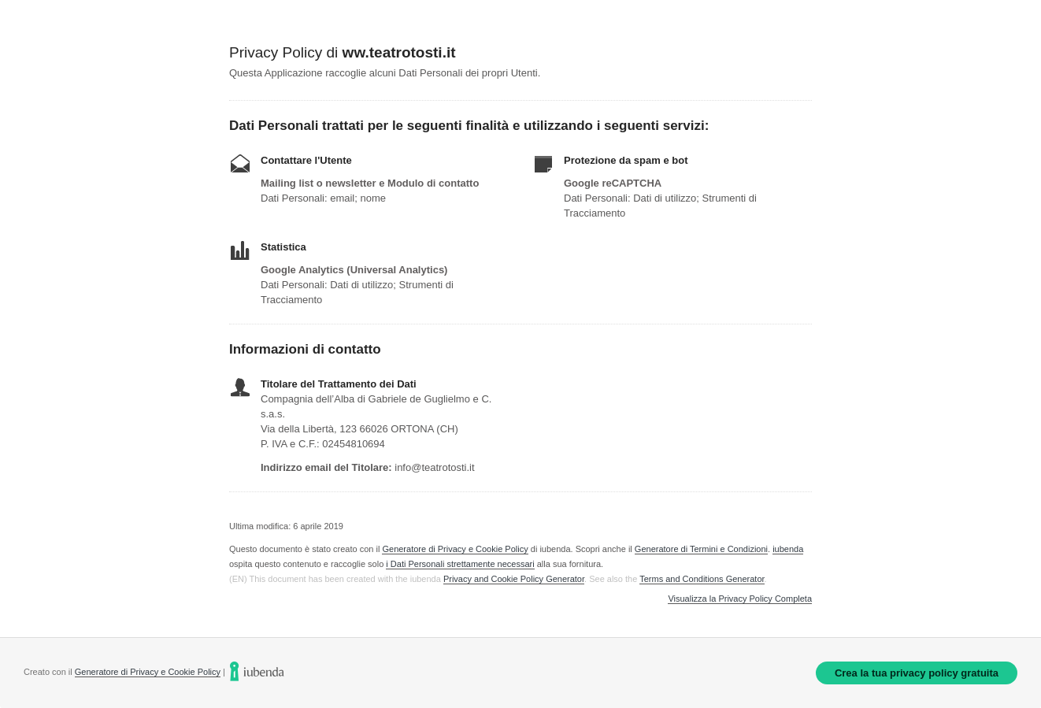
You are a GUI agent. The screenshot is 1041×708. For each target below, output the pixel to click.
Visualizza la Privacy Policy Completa (740, 599)
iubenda (787, 549)
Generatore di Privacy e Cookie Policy (455, 549)
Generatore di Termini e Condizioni (701, 549)
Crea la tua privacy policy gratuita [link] (916, 673)
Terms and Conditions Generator (701, 579)
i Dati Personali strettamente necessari (460, 564)
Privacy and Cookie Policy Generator (513, 579)
